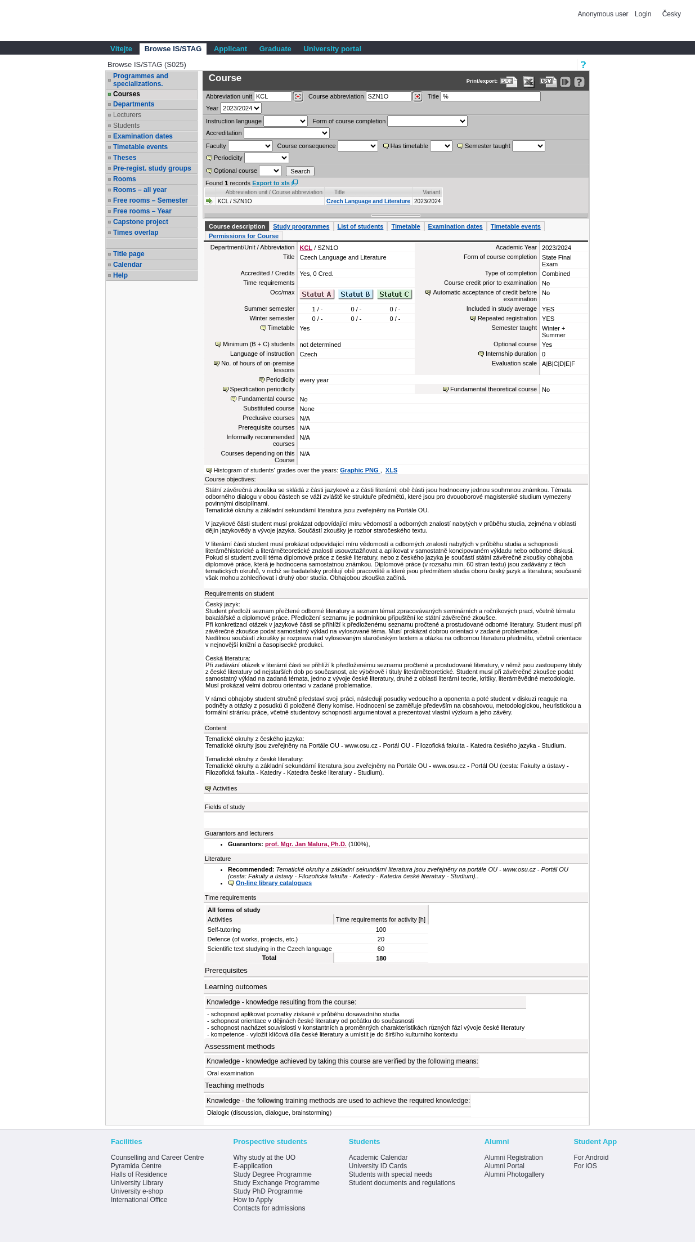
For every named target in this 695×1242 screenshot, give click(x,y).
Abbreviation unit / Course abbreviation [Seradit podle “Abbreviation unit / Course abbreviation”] (274, 192)
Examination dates (143, 136)
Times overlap (135, 232)
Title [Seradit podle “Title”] (339, 192)
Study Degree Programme (272, 1174)
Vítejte (121, 48)
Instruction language (234, 121)
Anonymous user (604, 14)
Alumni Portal (504, 1166)
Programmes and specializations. (140, 80)
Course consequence (306, 145)
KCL (305, 247)
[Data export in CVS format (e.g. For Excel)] (548, 82)
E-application (252, 1166)
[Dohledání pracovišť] (298, 96)
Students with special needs (391, 1174)
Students (126, 125)
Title (433, 96)
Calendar (127, 265)
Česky (671, 14)
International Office (139, 1200)
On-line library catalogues (274, 882)
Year (212, 108)
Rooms (124, 179)
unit (229, 96)
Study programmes (301, 226)
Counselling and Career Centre (157, 1157)
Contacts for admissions (269, 1208)
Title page (129, 254)
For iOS (585, 1166)
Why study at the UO (264, 1157)
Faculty (216, 145)
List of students (361, 226)
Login (643, 14)
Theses (124, 158)
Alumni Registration (514, 1157)
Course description (237, 226)
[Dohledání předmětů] (417, 96)
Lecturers (127, 115)
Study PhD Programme (267, 1191)
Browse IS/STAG (173, 48)
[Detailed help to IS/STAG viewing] (579, 82)
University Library (137, 1183)
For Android (590, 1157)
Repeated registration (507, 318)
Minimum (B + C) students (258, 344)
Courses (126, 94)
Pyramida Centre (136, 1166)
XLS (391, 470)
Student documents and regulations (402, 1183)
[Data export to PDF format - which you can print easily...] (509, 82)
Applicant (230, 48)
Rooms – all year (140, 190)
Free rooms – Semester (150, 200)
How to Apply (252, 1200)
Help (120, 275)
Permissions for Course (244, 236)
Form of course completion (348, 121)
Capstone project (140, 222)
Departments (133, 104)
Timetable (405, 226)
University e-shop (137, 1191)
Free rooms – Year (142, 211)
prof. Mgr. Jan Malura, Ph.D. (306, 844)
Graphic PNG (360, 470)
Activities (225, 788)
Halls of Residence (139, 1174)
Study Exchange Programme (276, 1183)
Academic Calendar (378, 1157)
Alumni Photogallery (515, 1174)
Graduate (275, 48)
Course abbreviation (336, 96)
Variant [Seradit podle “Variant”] (431, 192)
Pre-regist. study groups (152, 168)
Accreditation (224, 132)
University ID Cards (378, 1166)
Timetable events (140, 147)
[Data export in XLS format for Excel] (528, 82)
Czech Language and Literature (368, 201)
